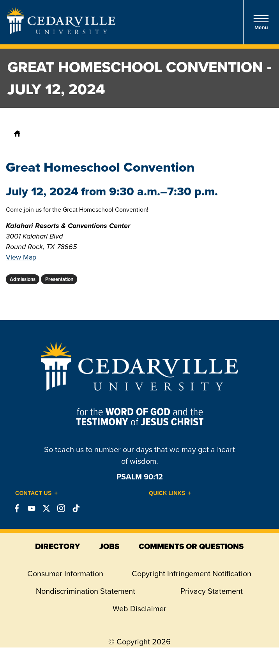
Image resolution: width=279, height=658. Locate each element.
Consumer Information (65, 573)
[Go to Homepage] (61, 32)
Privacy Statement (211, 591)
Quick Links (167, 493)
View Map (21, 257)
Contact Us (33, 493)
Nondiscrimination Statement (85, 591)
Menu (261, 22)
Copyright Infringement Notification (191, 573)
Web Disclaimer (139, 608)
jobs (109, 546)
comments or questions (191, 546)
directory (57, 546)
